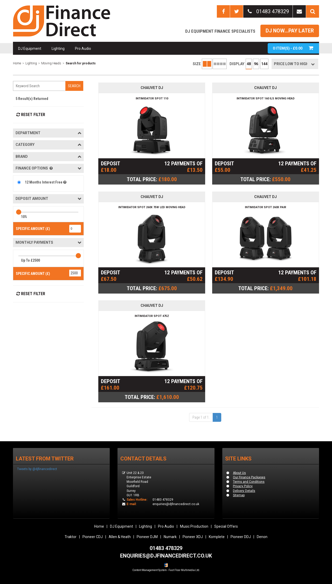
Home (17, 63)
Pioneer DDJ (241, 537)
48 (249, 64)
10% (24, 217)
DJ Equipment (29, 48)
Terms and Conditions (249, 482)
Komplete (217, 537)
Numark (170, 537)
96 (256, 64)
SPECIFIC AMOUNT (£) (33, 229)
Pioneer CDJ (92, 537)
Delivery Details (244, 491)
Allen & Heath (120, 537)
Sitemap (239, 495)
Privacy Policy (243, 486)
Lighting (58, 48)
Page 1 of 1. (201, 417)
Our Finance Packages (249, 477)
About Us (239, 473)
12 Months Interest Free (46, 182)
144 (264, 64)
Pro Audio (83, 48)
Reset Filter (30, 114)
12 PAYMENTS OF (183, 163)
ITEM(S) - (293, 48)
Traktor (71, 537)
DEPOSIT (110, 163)
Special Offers (226, 526)
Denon (262, 537)
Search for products (81, 63)
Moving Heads (51, 63)
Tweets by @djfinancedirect (37, 469)
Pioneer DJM (147, 537)
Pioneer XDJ (193, 537)
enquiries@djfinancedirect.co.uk (176, 504)
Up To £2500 (30, 260)
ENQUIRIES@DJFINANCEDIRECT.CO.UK (166, 556)
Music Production (194, 526)
